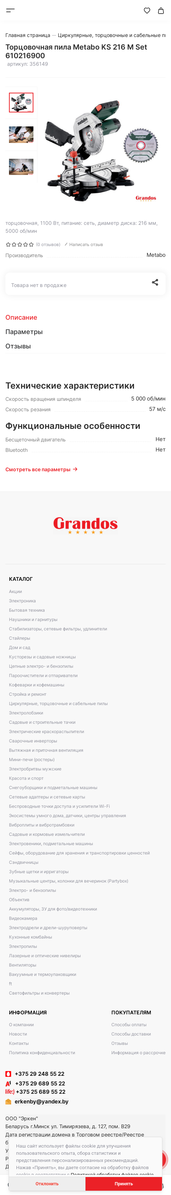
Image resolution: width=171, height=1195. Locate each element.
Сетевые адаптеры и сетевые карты (47, 797)
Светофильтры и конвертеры (39, 993)
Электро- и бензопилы (32, 890)
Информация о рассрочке (138, 1052)
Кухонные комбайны (30, 937)
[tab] (85, 317)
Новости (18, 1034)
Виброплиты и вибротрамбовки (41, 825)
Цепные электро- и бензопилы (41, 666)
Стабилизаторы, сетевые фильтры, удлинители (58, 628)
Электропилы (23, 946)
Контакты (19, 1043)
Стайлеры (19, 638)
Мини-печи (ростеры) (32, 759)
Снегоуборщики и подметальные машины (53, 787)
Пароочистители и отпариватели (43, 675)
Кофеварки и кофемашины (36, 684)
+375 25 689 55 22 (35, 1091)
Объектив (19, 899)
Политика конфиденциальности (42, 1052)
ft (10, 983)
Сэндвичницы (23, 862)
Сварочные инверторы (33, 741)
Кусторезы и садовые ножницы (42, 656)
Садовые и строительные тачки (42, 722)
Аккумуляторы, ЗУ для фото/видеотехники (53, 909)
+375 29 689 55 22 (35, 1083)
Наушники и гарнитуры (33, 619)
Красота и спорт (26, 778)
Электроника (22, 600)
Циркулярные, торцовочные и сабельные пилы (58, 703)
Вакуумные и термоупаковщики (42, 974)
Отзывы (119, 1043)
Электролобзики (26, 712)
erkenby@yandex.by (42, 1101)
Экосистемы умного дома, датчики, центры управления (67, 815)
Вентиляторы (22, 965)
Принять (124, 1183)
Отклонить (47, 1183)
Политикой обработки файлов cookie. (113, 1174)
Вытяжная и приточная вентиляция (46, 750)
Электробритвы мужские (35, 769)
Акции (15, 591)
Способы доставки (131, 1034)
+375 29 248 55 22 (39, 1073)
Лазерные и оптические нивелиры (45, 955)
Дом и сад (19, 647)
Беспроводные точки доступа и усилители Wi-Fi (59, 806)
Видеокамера (23, 918)
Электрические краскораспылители (46, 731)
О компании (21, 1024)
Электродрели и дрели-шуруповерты (48, 927)
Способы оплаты (129, 1024)
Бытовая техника (27, 610)
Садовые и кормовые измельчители (47, 834)
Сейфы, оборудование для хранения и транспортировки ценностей (79, 853)
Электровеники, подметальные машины (51, 843)
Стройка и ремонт (27, 694)
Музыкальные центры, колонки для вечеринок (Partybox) (68, 881)
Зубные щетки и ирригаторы (39, 871)
